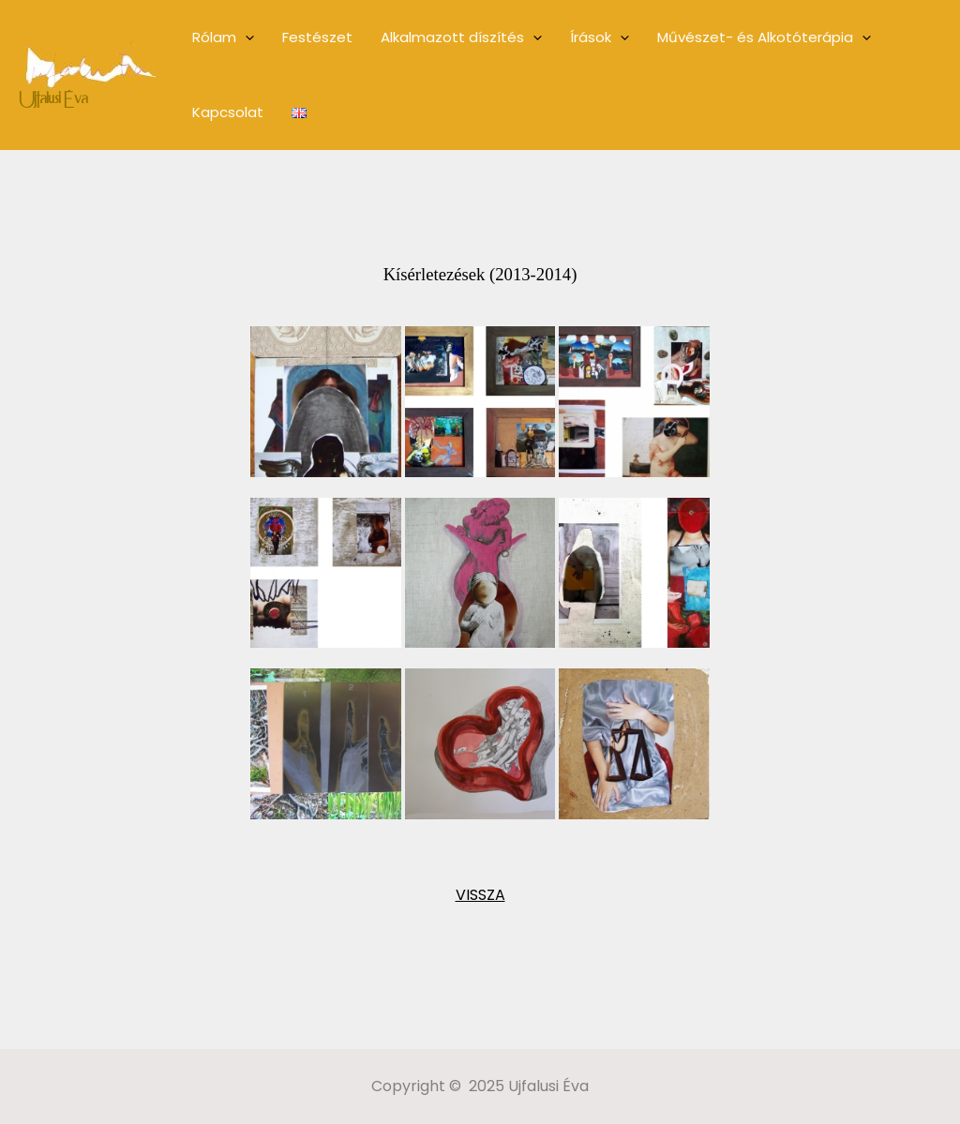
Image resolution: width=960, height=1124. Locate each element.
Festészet (317, 37)
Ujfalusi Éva (53, 100)
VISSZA (480, 895)
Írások (599, 37)
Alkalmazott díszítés (461, 37)
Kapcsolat (227, 112)
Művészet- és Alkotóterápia (764, 37)
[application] (245, 37)
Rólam (223, 37)
